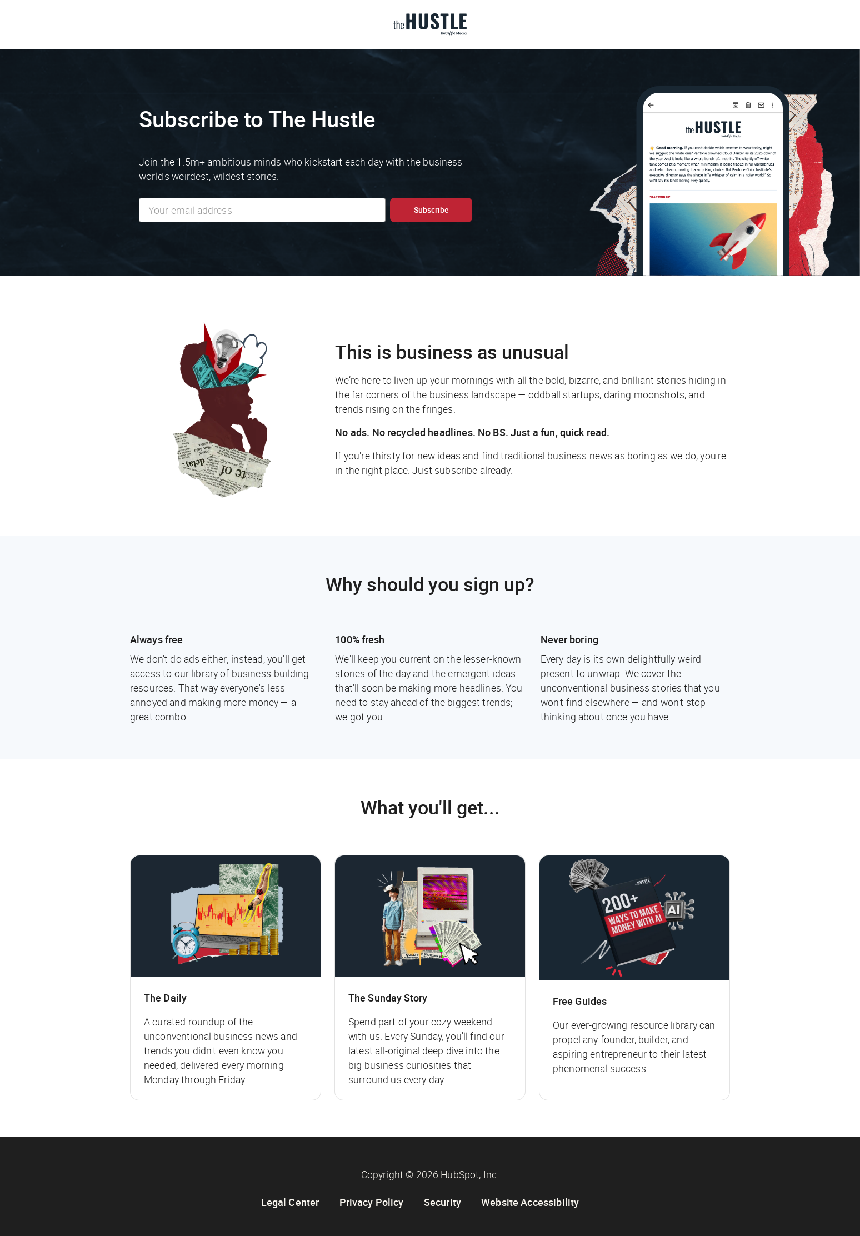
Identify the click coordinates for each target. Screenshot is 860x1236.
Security (442, 1202)
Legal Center (290, 1202)
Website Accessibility (530, 1202)
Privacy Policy (371, 1202)
